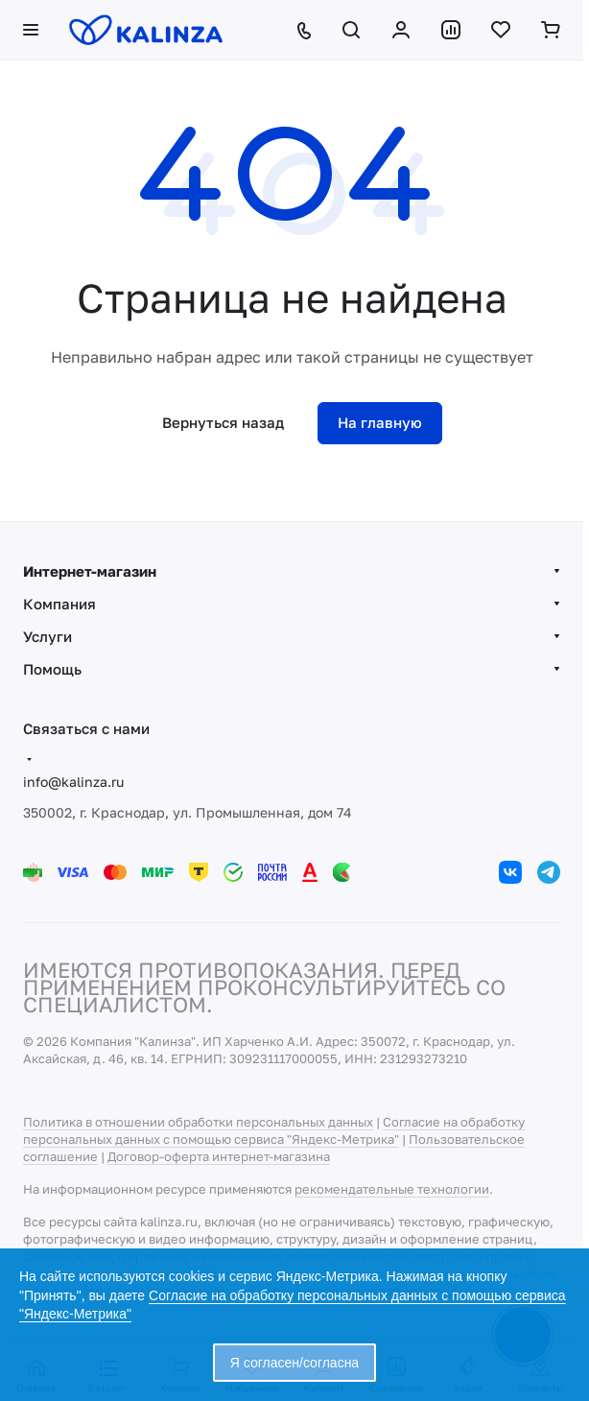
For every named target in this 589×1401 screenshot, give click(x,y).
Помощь (52, 668)
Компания (59, 603)
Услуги (47, 636)
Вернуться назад (223, 422)
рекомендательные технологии (391, 1189)
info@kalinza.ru (73, 781)
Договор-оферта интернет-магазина (218, 1156)
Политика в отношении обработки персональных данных (198, 1121)
